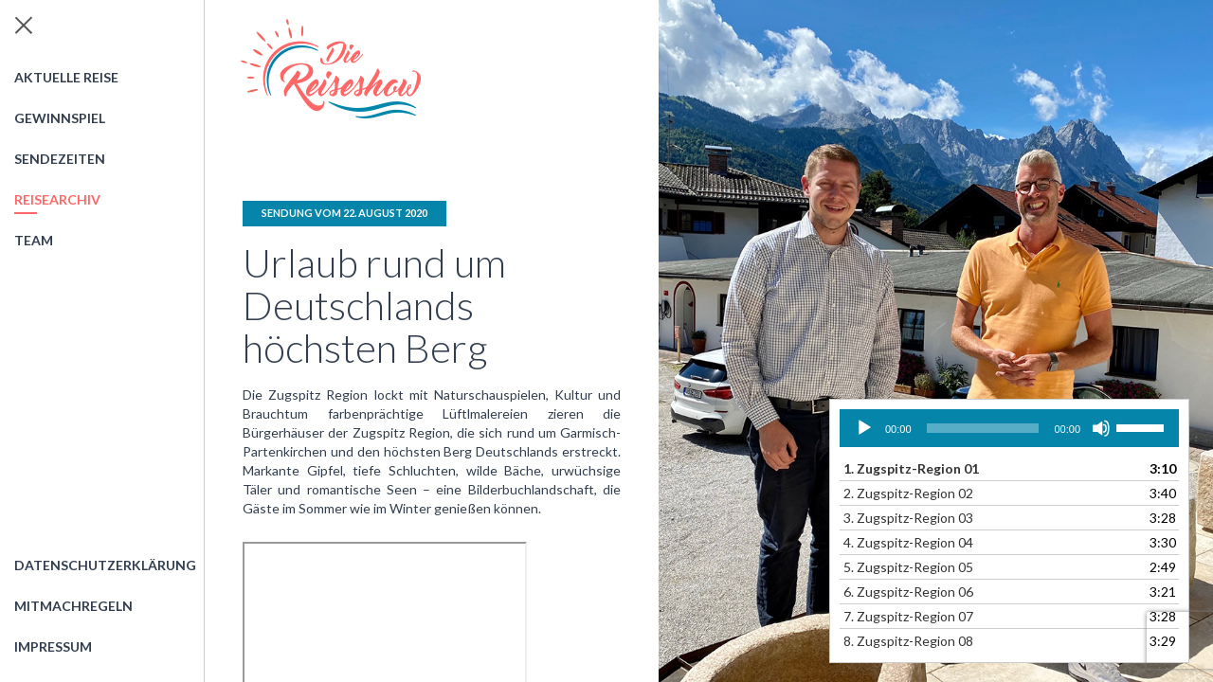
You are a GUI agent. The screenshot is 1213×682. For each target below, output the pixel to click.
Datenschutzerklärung (105, 565)
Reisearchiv (57, 199)
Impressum (53, 646)
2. (908, 493)
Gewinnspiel (59, 118)
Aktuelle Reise (66, 77)
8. (908, 641)
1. (911, 468)
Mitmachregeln (73, 606)
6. (908, 591)
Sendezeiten (59, 159)
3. (908, 518)
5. (908, 567)
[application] (1009, 428)
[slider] (983, 428)
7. (908, 616)
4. (908, 542)
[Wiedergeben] (864, 428)
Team (33, 240)
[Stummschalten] (1101, 428)
